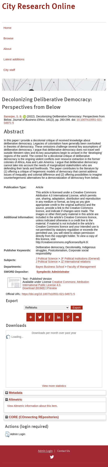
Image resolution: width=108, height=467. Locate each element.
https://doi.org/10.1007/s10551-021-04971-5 (48, 294)
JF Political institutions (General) (80, 258)
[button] (7, 434)
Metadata (13, 392)
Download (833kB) (34, 288)
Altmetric (13, 399)
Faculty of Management (81, 266)
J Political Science (47, 258)
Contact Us (63, 451)
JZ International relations (76, 261)
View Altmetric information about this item (32, 405)
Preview (52, 288)
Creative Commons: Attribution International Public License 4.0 (56, 283)
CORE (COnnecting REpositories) (32, 417)
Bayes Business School (50, 266)
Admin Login (45, 451)
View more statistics (54, 385)
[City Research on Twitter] (52, 457)
